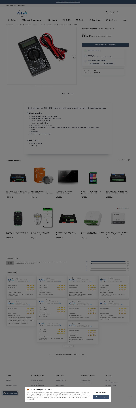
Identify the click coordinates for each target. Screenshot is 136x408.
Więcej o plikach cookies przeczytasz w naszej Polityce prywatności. (57, 398)
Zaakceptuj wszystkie (101, 397)
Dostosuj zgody (101, 392)
